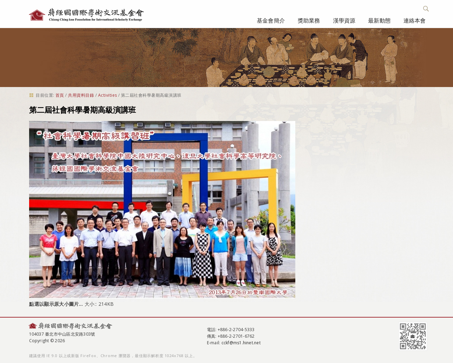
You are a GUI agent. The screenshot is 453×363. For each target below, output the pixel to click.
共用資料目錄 (81, 95)
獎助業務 (309, 20)
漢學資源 (344, 20)
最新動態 (379, 20)
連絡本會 (414, 20)
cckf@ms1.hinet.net (241, 343)
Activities (107, 95)
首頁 (59, 95)
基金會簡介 (271, 20)
